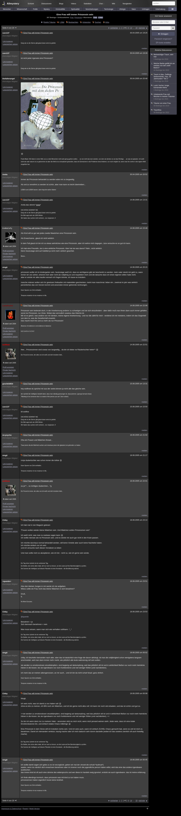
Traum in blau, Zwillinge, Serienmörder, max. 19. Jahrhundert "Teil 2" (163, 77)
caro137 (5, 33)
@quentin (25, 617)
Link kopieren (8, 41)
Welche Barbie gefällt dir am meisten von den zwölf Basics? (163, 66)
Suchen (98, 22)
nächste (141, 28)
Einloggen (164, 34)
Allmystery (13, 3)
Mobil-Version (34, 809)
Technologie (108, 9)
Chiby (4, 520)
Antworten (86, 22)
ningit (4, 267)
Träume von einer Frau (163, 104)
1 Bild (62, 22)
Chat (101, 4)
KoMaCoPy (7, 228)
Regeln (25, 809)
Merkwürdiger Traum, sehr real (163, 57)
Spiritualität (75, 9)
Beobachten (73, 22)
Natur (134, 9)
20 (136, 28)
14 (131, 28)
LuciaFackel (7, 306)
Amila (4, 174)
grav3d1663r (7, 384)
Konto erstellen (165, 43)
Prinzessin (78, 17)
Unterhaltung (160, 9)
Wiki (113, 4)
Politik (35, 9)
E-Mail (101, 17)
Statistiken (87, 4)
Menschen (7, 9)
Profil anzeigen (8, 251)
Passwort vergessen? (163, 39)
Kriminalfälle (60, 9)
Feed (95, 17)
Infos (107, 22)
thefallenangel (8, 79)
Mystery (47, 9)
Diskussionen (46, 4)
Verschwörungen (92, 9)
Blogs (61, 4)
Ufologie (122, 9)
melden (144, 48)
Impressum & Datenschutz (11, 809)
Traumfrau (163, 111)
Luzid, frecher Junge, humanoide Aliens (163, 87)
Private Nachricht (9, 254)
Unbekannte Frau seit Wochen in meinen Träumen (163, 96)
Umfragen (145, 9)
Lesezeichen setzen (10, 44)
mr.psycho (7, 435)
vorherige (114, 28)
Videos (73, 4)
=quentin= (6, 581)
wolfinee (6, 345)
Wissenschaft (22, 9)
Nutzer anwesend (163, 16)
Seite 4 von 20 (9, 28)
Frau (72, 17)
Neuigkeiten (127, 4)
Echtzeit (31, 4)
